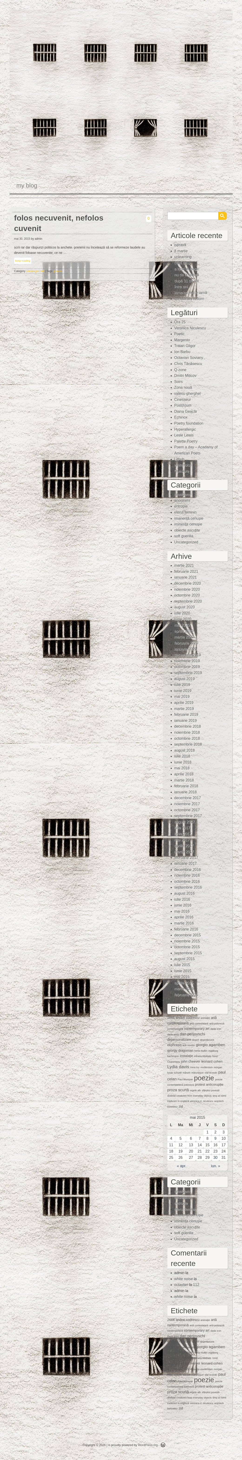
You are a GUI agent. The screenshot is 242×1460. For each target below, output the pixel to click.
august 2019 (184, 679)
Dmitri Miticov (185, 376)
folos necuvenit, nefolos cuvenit (58, 223)
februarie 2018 (186, 786)
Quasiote (181, 471)
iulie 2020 (182, 613)
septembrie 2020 (188, 601)
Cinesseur (182, 400)
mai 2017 (182, 840)
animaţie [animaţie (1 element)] (205, 1018)
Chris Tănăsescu (188, 364)
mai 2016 (182, 911)
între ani (181, 287)
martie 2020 (184, 637)
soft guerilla (183, 536)
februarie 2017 (186, 858)
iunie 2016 (183, 905)
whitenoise (183, 465)
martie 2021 (184, 565)
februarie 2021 (186, 571)
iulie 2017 (182, 828)
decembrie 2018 (187, 726)
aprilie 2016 (184, 917)
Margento (182, 340)
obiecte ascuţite (187, 530)
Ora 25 (180, 322)
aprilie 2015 (184, 983)
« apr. (181, 1166)
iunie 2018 (183, 762)
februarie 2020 (186, 643)
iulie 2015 (182, 965)
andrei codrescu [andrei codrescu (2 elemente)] (187, 1018)
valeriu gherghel (187, 394)
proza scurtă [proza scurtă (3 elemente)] (178, 1090)
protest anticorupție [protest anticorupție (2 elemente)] (209, 1084)
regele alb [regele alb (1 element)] (195, 1090)
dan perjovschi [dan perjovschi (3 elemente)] (192, 1034)
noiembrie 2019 (187, 661)
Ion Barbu (182, 352)
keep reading (22, 260)
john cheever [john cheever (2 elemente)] (190, 1061)
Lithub (179, 459)
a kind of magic (186, 269)
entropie (181, 506)
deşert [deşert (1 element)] (195, 1039)
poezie (58, 271)
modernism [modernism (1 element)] (206, 1067)
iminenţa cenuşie (188, 524)
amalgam (182, 494)
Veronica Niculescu (190, 328)
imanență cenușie (188, 518)
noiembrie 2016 (187, 875)
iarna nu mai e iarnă (190, 293)
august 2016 (184, 893)
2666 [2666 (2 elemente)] (171, 1018)
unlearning (183, 257)
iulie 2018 (182, 756)
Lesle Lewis (184, 435)
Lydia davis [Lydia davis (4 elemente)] (178, 1066)
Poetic (179, 334)
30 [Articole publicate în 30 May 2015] (215, 1158)
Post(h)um (183, 405)
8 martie (181, 251)
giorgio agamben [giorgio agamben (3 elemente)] (210, 1045)
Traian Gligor (185, 346)
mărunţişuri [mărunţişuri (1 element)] (197, 1072)
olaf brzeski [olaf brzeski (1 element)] (211, 1072)
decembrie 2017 (187, 798)
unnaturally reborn (189, 299)
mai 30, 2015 (22, 238)
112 (196, 1285)
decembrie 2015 (187, 935)
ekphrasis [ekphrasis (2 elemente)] (174, 1045)
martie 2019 (184, 709)
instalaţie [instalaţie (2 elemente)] (186, 1056)
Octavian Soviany (188, 358)
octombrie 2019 (187, 667)
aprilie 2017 (184, 846)
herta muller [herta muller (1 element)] (200, 1050)
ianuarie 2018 (185, 792)
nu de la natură (186, 275)
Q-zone (180, 370)
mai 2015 (182, 977)
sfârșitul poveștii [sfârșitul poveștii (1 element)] (210, 1090)
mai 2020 (182, 625)
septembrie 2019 (188, 673)
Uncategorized (35, 271)
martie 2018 (184, 780)
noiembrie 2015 (187, 941)
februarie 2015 (186, 995)
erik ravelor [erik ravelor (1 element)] (189, 1045)
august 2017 (184, 822)
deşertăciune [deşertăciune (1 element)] (207, 1039)
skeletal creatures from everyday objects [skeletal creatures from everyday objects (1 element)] (189, 1095)
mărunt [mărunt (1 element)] (186, 1072)
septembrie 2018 (188, 744)
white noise (183, 1279)
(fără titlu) (182, 263)
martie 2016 (184, 923)
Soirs (178, 382)
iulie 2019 (182, 685)
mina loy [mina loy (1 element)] (194, 1067)
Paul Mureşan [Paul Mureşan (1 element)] (185, 1079)
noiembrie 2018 (187, 732)
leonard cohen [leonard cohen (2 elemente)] (211, 1061)
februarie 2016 (186, 929)
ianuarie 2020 (185, 649)
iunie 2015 (183, 971)
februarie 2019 (186, 714)
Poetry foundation (188, 423)
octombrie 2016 (187, 882)
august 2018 (184, 750)
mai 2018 (182, 768)
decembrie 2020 (187, 583)
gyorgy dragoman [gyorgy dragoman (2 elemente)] (180, 1050)
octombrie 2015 (187, 947)
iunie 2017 (183, 834)
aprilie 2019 (184, 703)
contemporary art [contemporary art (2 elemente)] (196, 1028)
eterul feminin (185, 512)
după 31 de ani (186, 281)
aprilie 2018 (184, 774)
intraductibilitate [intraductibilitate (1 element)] (202, 1056)
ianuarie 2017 (185, 864)
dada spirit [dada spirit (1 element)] (173, 1034)
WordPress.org (148, 1445)
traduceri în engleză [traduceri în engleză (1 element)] (178, 1101)
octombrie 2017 (187, 810)
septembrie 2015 (188, 953)
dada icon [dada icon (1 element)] (215, 1028)
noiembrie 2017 (187, 804)
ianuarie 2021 (185, 577)
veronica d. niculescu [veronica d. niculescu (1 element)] (201, 1101)
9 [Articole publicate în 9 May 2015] (215, 1138)
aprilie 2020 (184, 631)
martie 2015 (184, 989)
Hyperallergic (185, 429)
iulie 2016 (182, 899)
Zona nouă (183, 387)
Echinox (181, 417)
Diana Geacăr (185, 411)
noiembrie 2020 (187, 589)
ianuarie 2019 (185, 721)
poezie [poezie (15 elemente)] (204, 1078)
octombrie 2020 (187, 595)
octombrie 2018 (187, 738)
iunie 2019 (183, 691)
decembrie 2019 (187, 655)
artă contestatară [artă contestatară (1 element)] (199, 1023)
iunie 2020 (183, 619)
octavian (181, 1285)
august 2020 (184, 607)
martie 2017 (184, 852)
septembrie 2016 (188, 887)
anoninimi (182, 500)
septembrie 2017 (188, 816)
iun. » (215, 1166)
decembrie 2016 (187, 870)
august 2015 (184, 959)
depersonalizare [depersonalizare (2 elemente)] (179, 1039)
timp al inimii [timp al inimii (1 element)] (219, 1095)
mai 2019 (182, 697)
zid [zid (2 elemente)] (181, 1106)
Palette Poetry (186, 441)
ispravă (180, 245)
